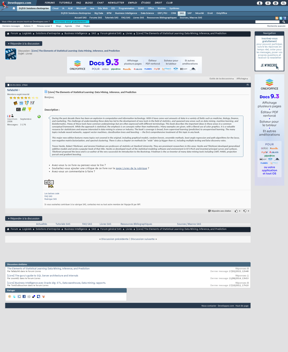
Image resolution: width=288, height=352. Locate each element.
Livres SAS (138, 18)
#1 (248, 84)
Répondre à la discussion (23, 43)
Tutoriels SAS (111, 18)
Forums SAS (95, 18)
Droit (158, 2)
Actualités (41, 224)
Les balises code (51, 194)
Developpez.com (226, 305)
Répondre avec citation (220, 211)
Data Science (147, 13)
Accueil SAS (80, 18)
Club (169, 2)
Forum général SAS (110, 33)
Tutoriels (65, 2)
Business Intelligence (126, 13)
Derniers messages (11, 26)
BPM (109, 13)
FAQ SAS (125, 18)
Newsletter (115, 2)
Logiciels (26, 33)
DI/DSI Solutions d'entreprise (34, 8)
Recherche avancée (276, 26)
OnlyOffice (221, 13)
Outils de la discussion (220, 78)
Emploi (132, 2)
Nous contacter (209, 305)
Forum (14, 33)
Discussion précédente (115, 239)
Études (146, 2)
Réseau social (43, 26)
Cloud (55, 8)
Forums (49, 2)
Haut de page (242, 305)
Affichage (241, 78)
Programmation (126, 8)
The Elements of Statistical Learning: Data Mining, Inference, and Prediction (48, 268)
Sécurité (199, 13)
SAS (182, 13)
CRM (173, 13)
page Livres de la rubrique (131, 168)
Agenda (68, 26)
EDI (113, 8)
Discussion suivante (143, 239)
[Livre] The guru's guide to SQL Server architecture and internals (42, 275)
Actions (27, 26)
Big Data (98, 13)
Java (92, 8)
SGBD (141, 8)
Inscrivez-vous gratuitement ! (71, 22)
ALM (70, 8)
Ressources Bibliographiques (162, 18)
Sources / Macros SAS (191, 18)
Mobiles (162, 8)
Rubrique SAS (50, 199)
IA (63, 8)
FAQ (78, 2)
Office (151, 8)
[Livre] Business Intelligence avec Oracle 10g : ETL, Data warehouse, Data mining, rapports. (56, 283)
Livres (129, 33)
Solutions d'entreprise (48, 33)
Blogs (89, 2)
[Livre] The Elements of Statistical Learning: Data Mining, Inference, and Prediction (75, 50)
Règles (87, 26)
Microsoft (81, 8)
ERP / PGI (162, 13)
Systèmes (174, 8)
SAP (189, 13)
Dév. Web (103, 8)
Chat (100, 2)
